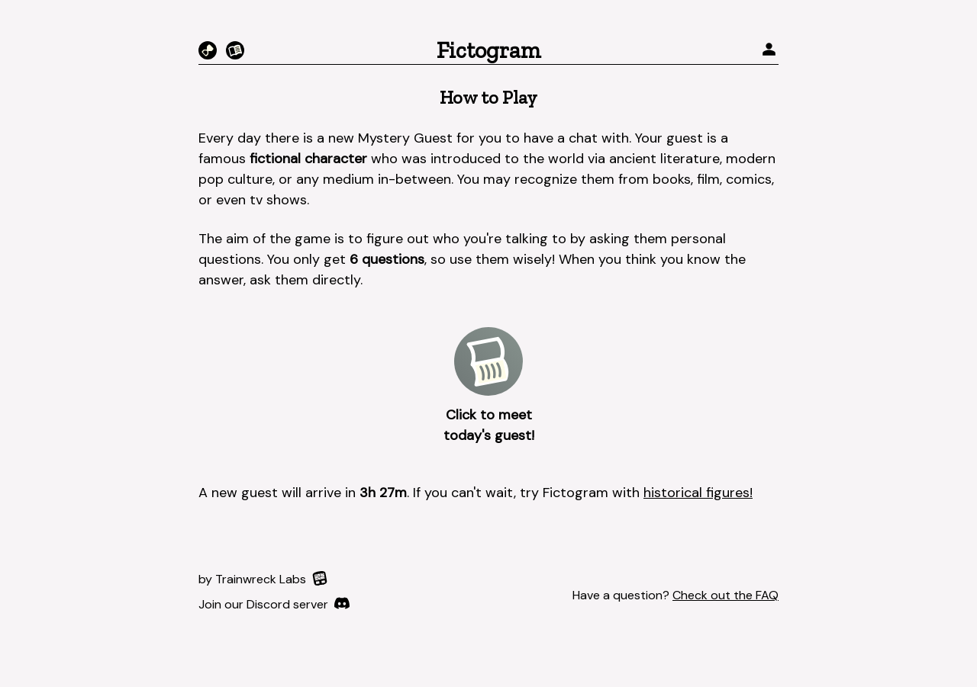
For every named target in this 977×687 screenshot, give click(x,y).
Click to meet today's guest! (488, 425)
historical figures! (698, 492)
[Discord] (274, 605)
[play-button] (488, 361)
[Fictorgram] (235, 50)
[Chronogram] (207, 50)
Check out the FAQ (725, 595)
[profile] (769, 51)
